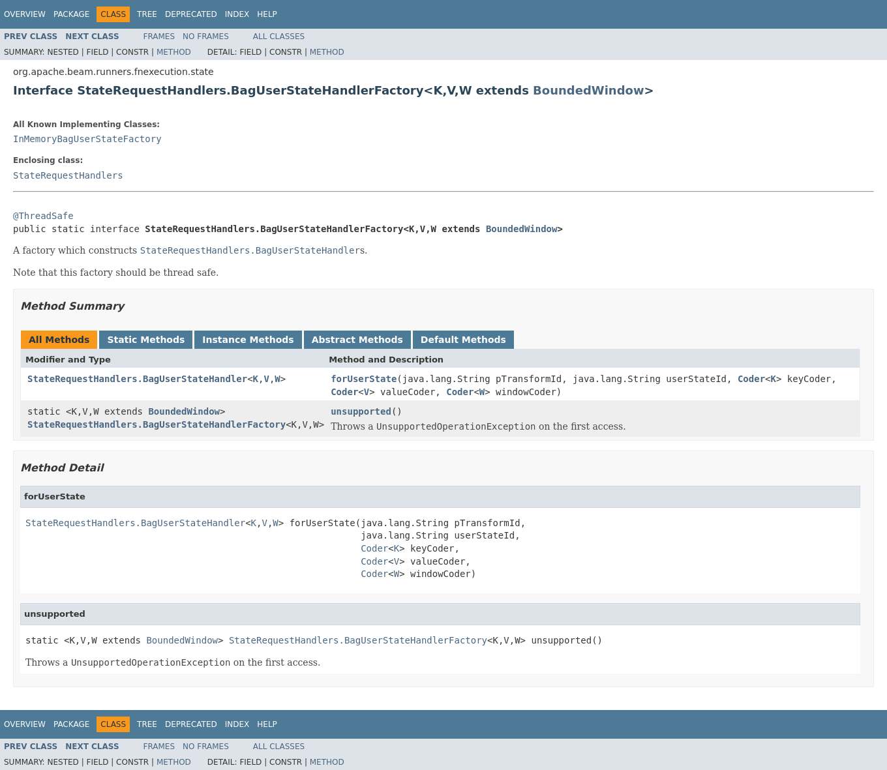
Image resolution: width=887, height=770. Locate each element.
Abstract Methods (357, 339)
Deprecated (191, 14)
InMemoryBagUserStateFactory (87, 139)
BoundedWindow (588, 90)
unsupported (361, 411)
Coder (751, 379)
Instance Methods (247, 339)
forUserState (364, 379)
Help (267, 14)
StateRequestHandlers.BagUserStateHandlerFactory (156, 424)
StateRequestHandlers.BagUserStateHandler (137, 379)
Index (237, 14)
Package (71, 14)
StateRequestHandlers (68, 175)
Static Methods (146, 339)
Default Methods (463, 339)
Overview (25, 14)
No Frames (206, 36)
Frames (159, 36)
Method (174, 52)
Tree (147, 14)
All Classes (279, 36)
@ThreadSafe (43, 216)
